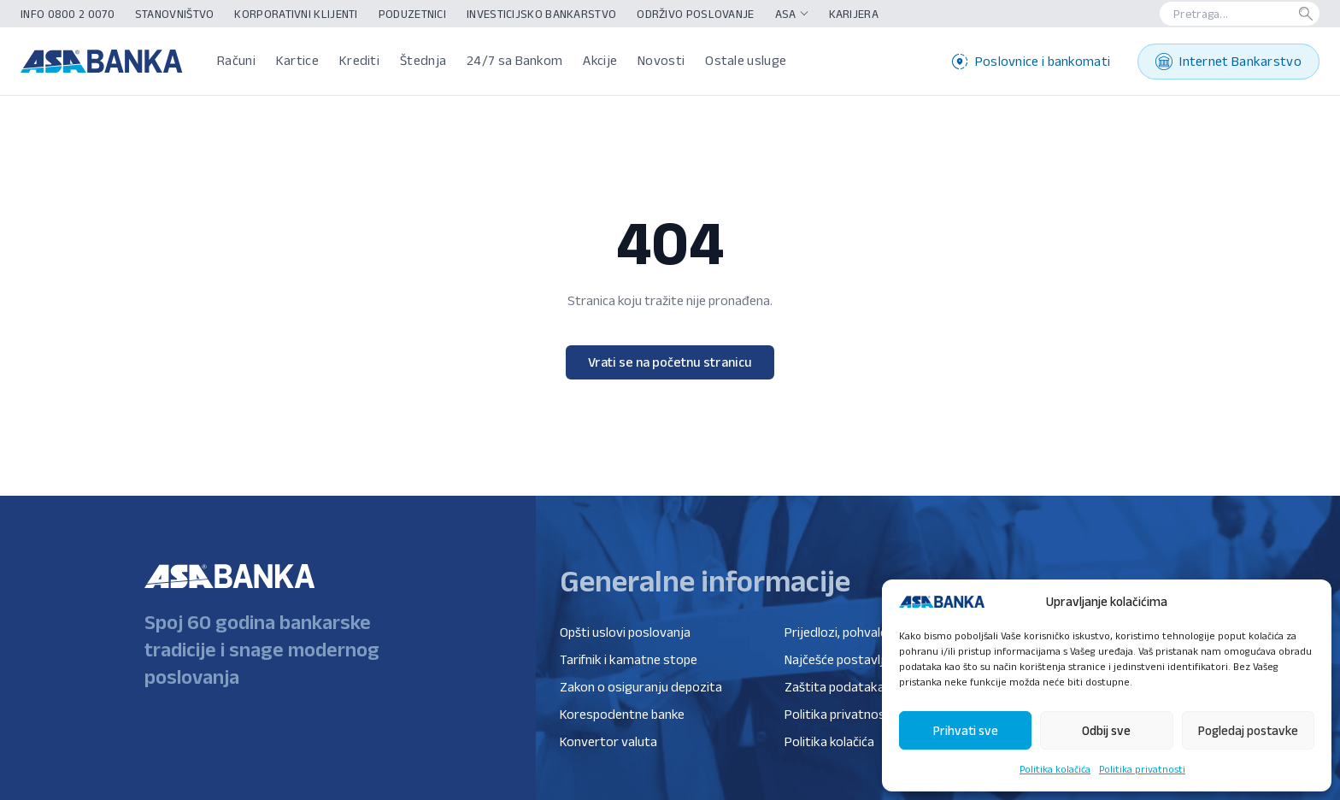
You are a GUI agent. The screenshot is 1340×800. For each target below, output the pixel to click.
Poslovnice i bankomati (1031, 61)
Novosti (661, 60)
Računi (236, 60)
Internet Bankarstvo (1228, 61)
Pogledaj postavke (1248, 730)
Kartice (297, 60)
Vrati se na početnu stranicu (670, 362)
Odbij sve (1106, 730)
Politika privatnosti (1142, 768)
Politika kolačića (1055, 768)
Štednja (423, 60)
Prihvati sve (965, 730)
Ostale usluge (745, 60)
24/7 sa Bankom (514, 60)
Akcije (600, 60)
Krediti (359, 60)
